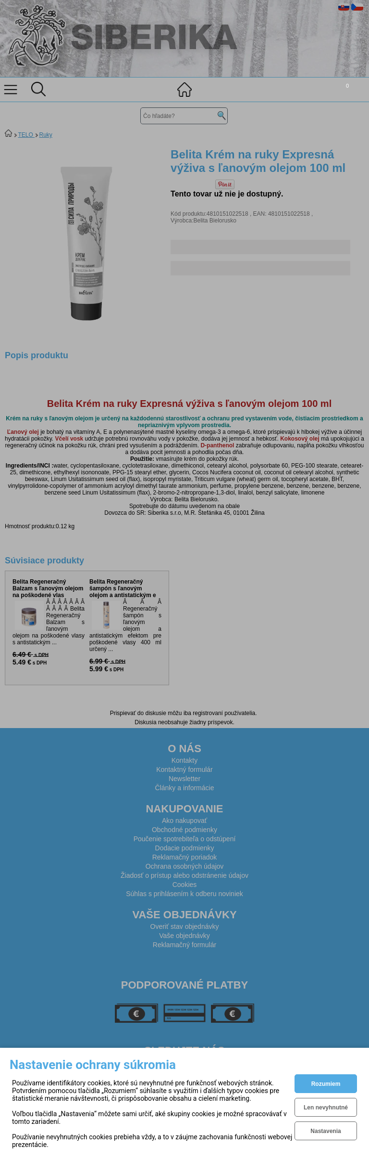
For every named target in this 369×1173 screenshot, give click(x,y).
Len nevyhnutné (326, 1107)
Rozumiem (326, 1084)
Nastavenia (325, 1131)
